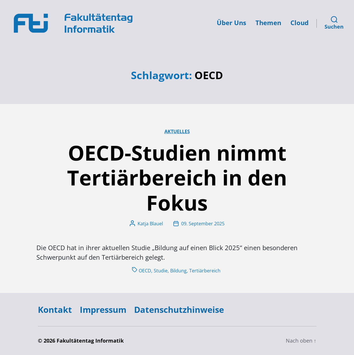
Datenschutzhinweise (179, 309)
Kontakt (55, 309)
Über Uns (231, 22)
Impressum (103, 309)
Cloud (299, 22)
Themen (268, 22)
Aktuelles (177, 131)
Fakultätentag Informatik (90, 340)
